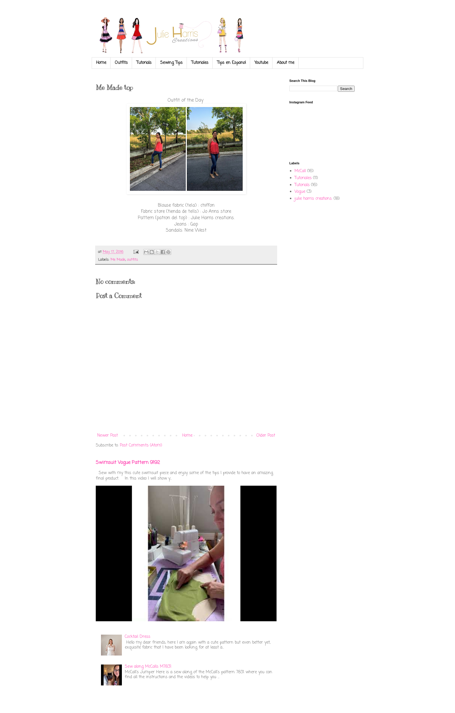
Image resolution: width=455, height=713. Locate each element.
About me (285, 63)
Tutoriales (199, 63)
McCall (300, 171)
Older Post (266, 436)
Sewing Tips (171, 63)
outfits (132, 259)
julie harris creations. (313, 199)
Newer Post (107, 436)
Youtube (261, 63)
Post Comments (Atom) (141, 445)
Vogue (300, 192)
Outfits (121, 63)
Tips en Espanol (231, 63)
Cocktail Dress (137, 637)
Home (101, 63)
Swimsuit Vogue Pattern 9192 (128, 462)
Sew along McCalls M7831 (148, 667)
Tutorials (143, 63)
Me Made (118, 259)
